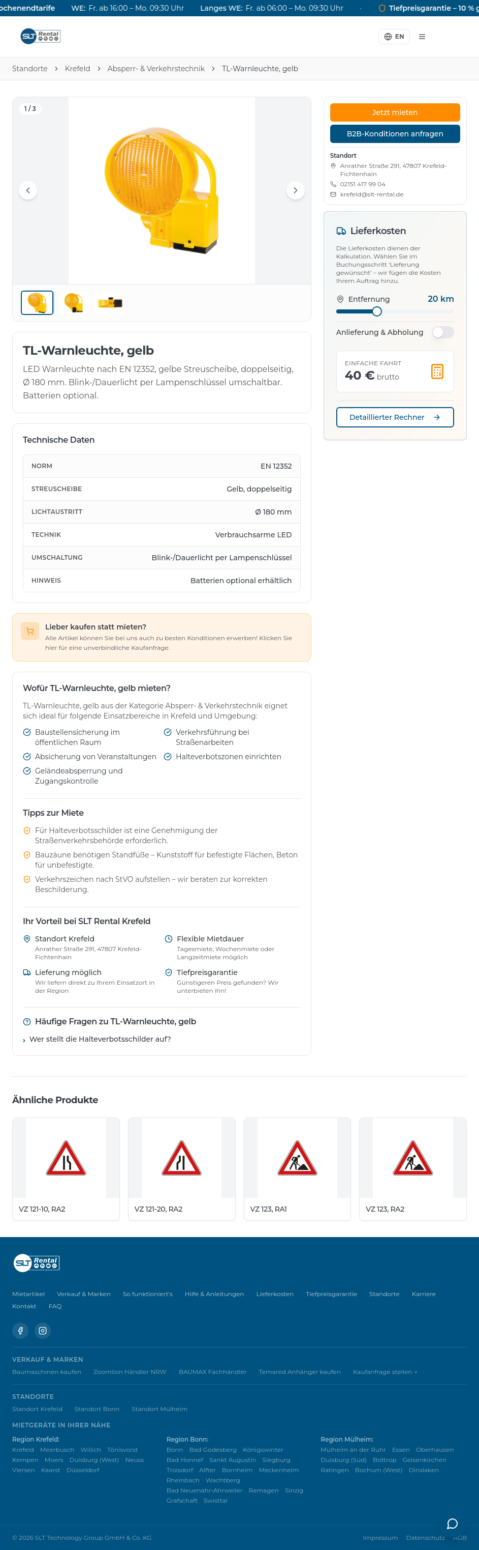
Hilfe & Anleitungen (214, 1294)
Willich (90, 1449)
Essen (401, 1449)
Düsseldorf (83, 1470)
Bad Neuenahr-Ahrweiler (205, 1490)
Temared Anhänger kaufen (300, 1371)
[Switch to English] (394, 36)
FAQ (55, 1306)
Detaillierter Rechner (395, 417)
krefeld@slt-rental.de (372, 194)
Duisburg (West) (94, 1459)
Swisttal (216, 1500)
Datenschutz (425, 1537)
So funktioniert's (148, 1294)
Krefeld (77, 68)
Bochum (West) (379, 1470)
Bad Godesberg (213, 1449)
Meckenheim (279, 1470)
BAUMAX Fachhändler (213, 1371)
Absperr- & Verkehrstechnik (156, 68)
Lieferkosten (275, 1294)
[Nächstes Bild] (295, 190)
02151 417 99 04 (363, 184)
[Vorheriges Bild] (28, 190)
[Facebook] (20, 1331)
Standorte (30, 68)
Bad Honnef (185, 1459)
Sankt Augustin (233, 1459)
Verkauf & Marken (84, 1294)
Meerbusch (57, 1449)
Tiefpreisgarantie (331, 1294)
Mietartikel (28, 1294)
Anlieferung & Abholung (380, 332)
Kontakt (24, 1306)
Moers (54, 1459)
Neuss (134, 1459)
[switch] (443, 332)
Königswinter (263, 1449)
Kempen (25, 1459)
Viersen (23, 1470)
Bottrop (384, 1459)
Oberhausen (435, 1449)
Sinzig (294, 1490)
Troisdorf (180, 1470)
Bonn (175, 1449)
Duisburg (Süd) (344, 1459)
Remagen (264, 1490)
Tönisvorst (122, 1449)
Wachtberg (223, 1480)
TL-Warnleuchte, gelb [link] (260, 68)
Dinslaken (424, 1470)
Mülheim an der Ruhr (353, 1449)
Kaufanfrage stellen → (385, 1371)
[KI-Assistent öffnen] (452, 1523)
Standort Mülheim (159, 1409)
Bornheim (237, 1470)
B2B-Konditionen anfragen (395, 133)
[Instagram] (43, 1331)
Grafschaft (182, 1500)
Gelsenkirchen (424, 1459)
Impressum (380, 1537)
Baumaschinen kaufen (46, 1371)
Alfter (207, 1470)
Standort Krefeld (37, 1409)
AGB (460, 1537)
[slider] (377, 311)
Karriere (424, 1294)
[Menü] (422, 36)
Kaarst (50, 1470)
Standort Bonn (97, 1409)
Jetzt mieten (395, 112)
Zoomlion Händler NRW (130, 1371)
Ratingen (335, 1470)
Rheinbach (183, 1480)
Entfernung (363, 299)
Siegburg (277, 1459)
